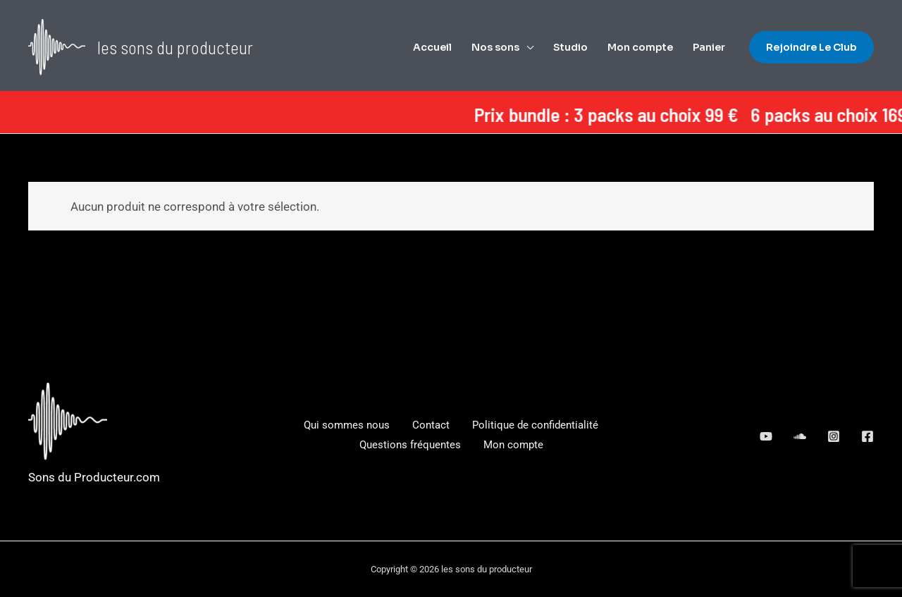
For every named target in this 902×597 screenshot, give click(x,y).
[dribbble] (833, 436)
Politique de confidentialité (535, 425)
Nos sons (495, 47)
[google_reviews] (799, 436)
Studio (570, 47)
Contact (431, 425)
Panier (709, 47)
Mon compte (640, 47)
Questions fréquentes (410, 444)
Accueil (432, 47)
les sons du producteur (175, 47)
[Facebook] (867, 436)
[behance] (766, 436)
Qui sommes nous (347, 425)
